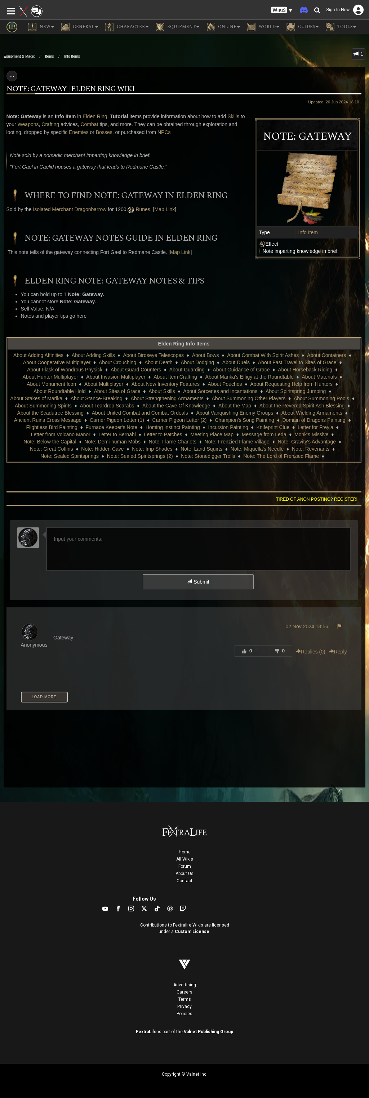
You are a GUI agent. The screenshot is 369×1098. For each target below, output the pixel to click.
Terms (184, 999)
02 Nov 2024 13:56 (306, 626)
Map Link (165, 209)
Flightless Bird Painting (51, 427)
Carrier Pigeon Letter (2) (179, 420)
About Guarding (187, 369)
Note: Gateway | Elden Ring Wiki (70, 89)
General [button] (79, 27)
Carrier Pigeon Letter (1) (117, 420)
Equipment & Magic (19, 56)
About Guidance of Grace (241, 369)
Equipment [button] (177, 27)
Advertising (184, 984)
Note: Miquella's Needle (257, 449)
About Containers (326, 355)
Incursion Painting (228, 427)
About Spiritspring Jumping (296, 391)
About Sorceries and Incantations (220, 391)
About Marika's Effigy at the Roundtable (249, 377)
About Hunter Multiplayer (50, 377)
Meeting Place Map (212, 434)
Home (185, 851)
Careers (184, 992)
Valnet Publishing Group (208, 1031)
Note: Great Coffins (51, 449)
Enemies (78, 132)
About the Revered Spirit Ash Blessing (302, 406)
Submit (198, 582)
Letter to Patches (163, 434)
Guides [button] (302, 27)
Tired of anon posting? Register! (316, 499)
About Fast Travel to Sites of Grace (297, 362)
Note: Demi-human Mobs (112, 442)
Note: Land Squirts (201, 449)
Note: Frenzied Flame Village (237, 442)
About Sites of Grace (117, 391)
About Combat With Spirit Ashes (263, 355)
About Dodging (197, 362)
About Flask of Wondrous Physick (64, 369)
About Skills (161, 391)
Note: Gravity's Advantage (307, 442)
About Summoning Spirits (43, 406)
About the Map (234, 406)
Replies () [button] (310, 652)
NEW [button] (41, 27)
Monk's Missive (311, 434)
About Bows (205, 355)
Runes (142, 209)
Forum (184, 866)
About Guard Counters (136, 369)
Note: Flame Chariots (172, 442)
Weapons (28, 124)
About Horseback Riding (305, 369)
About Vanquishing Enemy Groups (234, 413)
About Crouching (117, 362)
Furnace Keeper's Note (112, 427)
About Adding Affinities (38, 355)
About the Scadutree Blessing (50, 413)
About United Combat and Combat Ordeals (140, 413)
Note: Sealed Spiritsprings (69, 456)
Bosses (104, 132)
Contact (184, 880)
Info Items (72, 56)
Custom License (192, 931)
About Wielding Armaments (311, 413)
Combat (89, 124)
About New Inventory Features (166, 384)
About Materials (319, 377)
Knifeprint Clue (272, 427)
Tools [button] (341, 27)
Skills (233, 116)
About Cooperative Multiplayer (57, 362)
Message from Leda (264, 434)
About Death (159, 362)
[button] (282, 10)
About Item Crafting (175, 377)
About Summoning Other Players (249, 398)
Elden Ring (95, 116)
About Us (184, 873)
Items (49, 56)
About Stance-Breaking (97, 398)
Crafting (50, 124)
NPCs (164, 132)
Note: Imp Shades (152, 449)
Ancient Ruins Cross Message (48, 420)
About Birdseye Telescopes (153, 355)
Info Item (307, 232)
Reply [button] (338, 652)
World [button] (263, 27)
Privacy (184, 1006)
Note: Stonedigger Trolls (208, 456)
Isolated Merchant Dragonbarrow (69, 209)
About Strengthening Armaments (166, 398)
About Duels (236, 362)
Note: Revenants (310, 449)
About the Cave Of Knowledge (176, 406)
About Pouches (225, 384)
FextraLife (146, 1031)
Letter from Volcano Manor (60, 434)
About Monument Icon (51, 384)
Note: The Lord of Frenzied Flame (281, 456)
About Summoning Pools (321, 398)
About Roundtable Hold (60, 391)
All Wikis (184, 859)
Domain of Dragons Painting (314, 420)
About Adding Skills (93, 355)
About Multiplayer (103, 384)
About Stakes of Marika (36, 398)
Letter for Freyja (315, 427)
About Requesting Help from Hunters (291, 384)
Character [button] (126, 27)
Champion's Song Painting (244, 420)
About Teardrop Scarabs (107, 406)
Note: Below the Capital (49, 442)
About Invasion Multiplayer (115, 377)
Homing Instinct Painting (173, 427)
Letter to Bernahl (117, 434)
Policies (184, 1013)
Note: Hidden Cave (102, 449)
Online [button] (223, 27)
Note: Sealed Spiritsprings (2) (140, 456)
